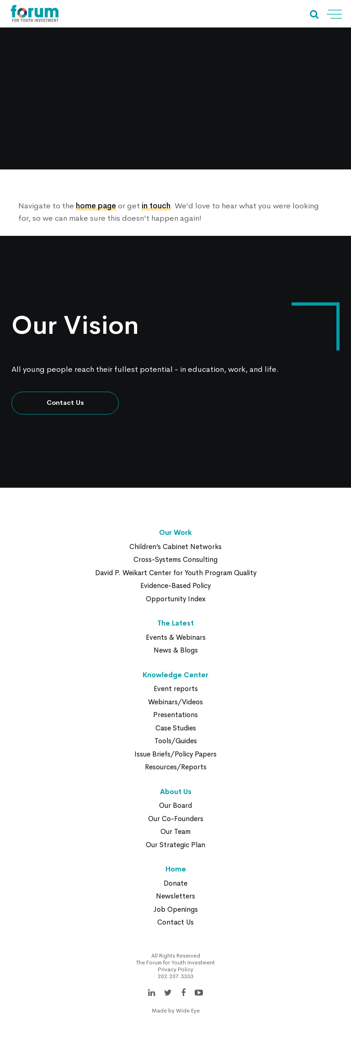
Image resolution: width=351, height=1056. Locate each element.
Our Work (175, 532)
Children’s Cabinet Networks (175, 546)
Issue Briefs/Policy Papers (175, 754)
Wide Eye (188, 1010)
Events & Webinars (176, 637)
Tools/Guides (175, 740)
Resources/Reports (176, 766)
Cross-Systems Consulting (175, 559)
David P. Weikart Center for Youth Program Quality (175, 572)
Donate (175, 883)
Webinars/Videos (175, 701)
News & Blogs (176, 650)
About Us (175, 791)
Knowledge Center (175, 674)
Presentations (175, 714)
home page (96, 206)
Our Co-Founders (175, 818)
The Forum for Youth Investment (175, 962)
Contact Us (65, 403)
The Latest (175, 623)
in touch (156, 206)
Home (175, 869)
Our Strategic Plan (175, 844)
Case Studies (175, 728)
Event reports (176, 688)
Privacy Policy (175, 969)
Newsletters (175, 896)
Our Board (175, 805)
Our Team (175, 831)
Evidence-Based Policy (175, 585)
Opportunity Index (176, 598)
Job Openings (175, 909)
